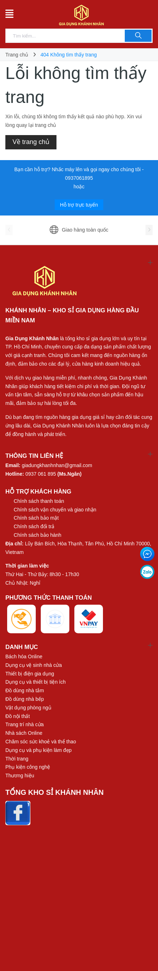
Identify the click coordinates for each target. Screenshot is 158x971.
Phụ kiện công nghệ (27, 767)
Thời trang (16, 759)
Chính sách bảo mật (36, 518)
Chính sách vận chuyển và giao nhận (55, 509)
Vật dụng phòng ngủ (28, 707)
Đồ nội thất (17, 716)
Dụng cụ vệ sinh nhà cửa (33, 665)
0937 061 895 (40, 474)
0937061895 (79, 178)
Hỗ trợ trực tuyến (79, 205)
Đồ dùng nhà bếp (24, 699)
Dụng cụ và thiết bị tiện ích (35, 682)
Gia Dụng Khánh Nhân (32, 338)
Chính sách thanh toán (39, 501)
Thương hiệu (19, 775)
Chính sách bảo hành (37, 535)
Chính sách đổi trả (34, 526)
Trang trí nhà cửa (24, 724)
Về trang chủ (31, 141)
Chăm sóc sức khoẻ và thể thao (40, 741)
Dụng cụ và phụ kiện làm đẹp (38, 750)
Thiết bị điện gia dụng (29, 674)
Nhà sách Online (24, 733)
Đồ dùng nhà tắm (24, 690)
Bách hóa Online (24, 656)
